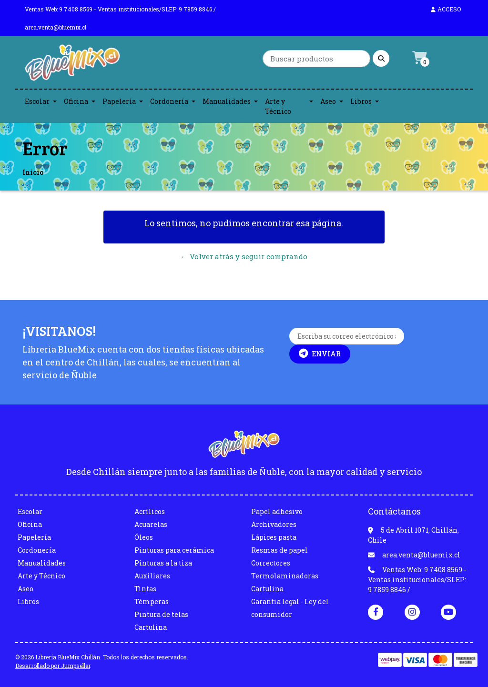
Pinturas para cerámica (174, 550)
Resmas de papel (279, 550)
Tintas (145, 588)
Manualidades (227, 101)
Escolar (37, 101)
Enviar (320, 353)
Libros (361, 101)
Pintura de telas (161, 614)
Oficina (76, 101)
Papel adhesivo (277, 511)
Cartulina (150, 627)
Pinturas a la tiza (163, 562)
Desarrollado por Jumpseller (52, 665)
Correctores (270, 562)
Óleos (143, 537)
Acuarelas (150, 524)
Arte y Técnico (278, 106)
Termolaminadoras (284, 575)
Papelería (119, 101)
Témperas (151, 601)
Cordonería (169, 101)
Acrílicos (149, 511)
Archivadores (273, 524)
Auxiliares (152, 575)
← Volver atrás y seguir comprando (244, 256)
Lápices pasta (273, 537)
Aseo (328, 101)
